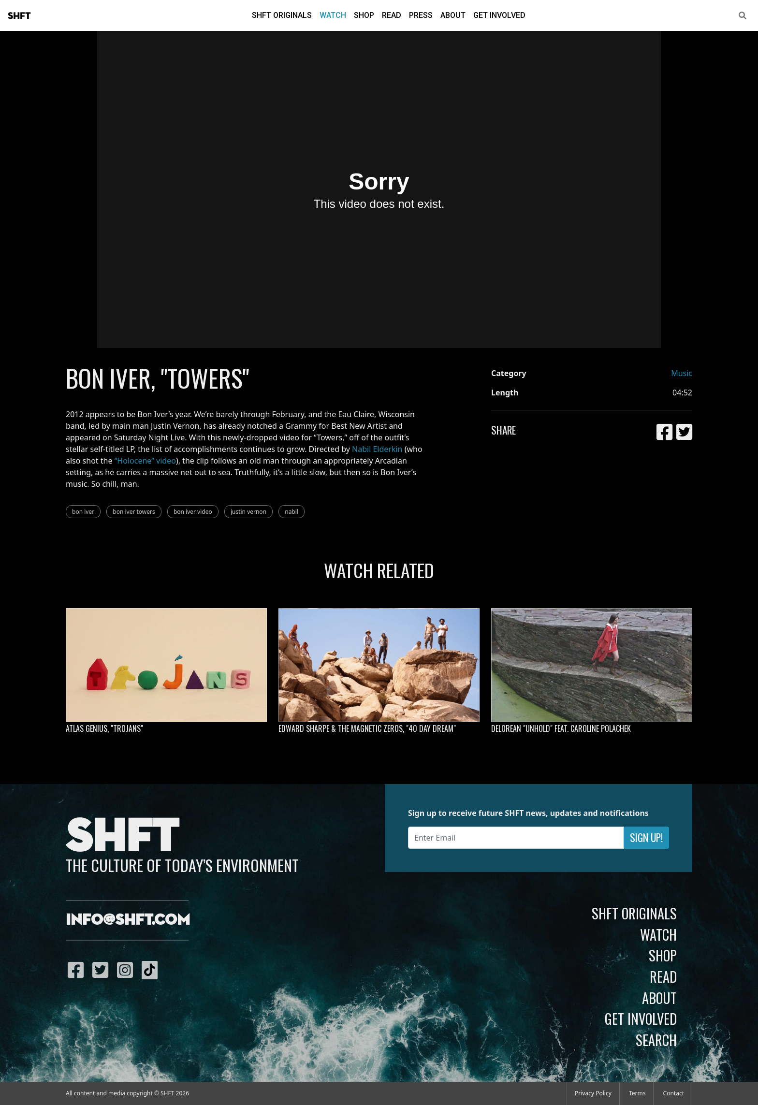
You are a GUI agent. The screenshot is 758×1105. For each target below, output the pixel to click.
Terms (637, 1093)
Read (391, 15)
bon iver (83, 512)
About (453, 15)
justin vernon (248, 512)
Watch (333, 15)
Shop (364, 15)
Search (656, 1040)
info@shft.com (128, 920)
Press (421, 15)
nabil (291, 512)
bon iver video (193, 512)
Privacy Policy (593, 1093)
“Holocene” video (145, 460)
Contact (673, 1093)
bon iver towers (134, 512)
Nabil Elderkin (377, 449)
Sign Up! (646, 837)
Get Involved (499, 15)
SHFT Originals (282, 15)
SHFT (19, 16)
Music (681, 373)
